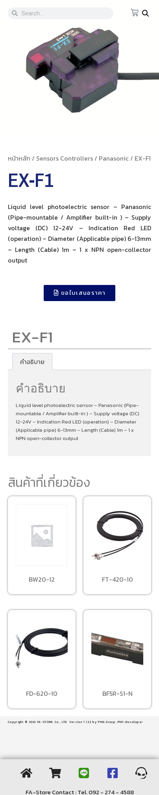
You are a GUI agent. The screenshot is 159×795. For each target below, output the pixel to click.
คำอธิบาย (32, 361)
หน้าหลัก (19, 158)
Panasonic (114, 158)
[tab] (32, 361)
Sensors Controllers (64, 158)
